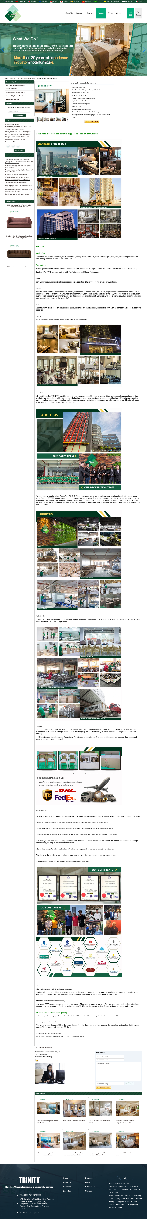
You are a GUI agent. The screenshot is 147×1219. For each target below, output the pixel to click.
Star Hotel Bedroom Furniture (26, 78)
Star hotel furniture (45, 1047)
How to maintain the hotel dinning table (17, 194)
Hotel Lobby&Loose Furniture (15, 96)
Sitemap (88, 1191)
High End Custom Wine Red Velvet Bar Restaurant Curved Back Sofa (19, 207)
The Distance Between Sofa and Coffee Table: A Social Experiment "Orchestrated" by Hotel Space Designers (19, 161)
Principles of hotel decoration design (16, 174)
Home (6, 78)
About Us (69, 13)
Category (13, 78)
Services (79, 13)
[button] (71, 74)
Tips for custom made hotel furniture (16, 182)
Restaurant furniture (12, 99)
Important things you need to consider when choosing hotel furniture (18, 190)
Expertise (90, 13)
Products (101, 13)
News (110, 13)
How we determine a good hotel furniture (17, 180)
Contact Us (120, 13)
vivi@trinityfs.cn (32, 1212)
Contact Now (19, 150)
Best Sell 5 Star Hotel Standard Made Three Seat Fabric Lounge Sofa (19, 238)
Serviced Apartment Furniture (15, 92)
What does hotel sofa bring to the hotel (17, 177)
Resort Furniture (11, 89)
